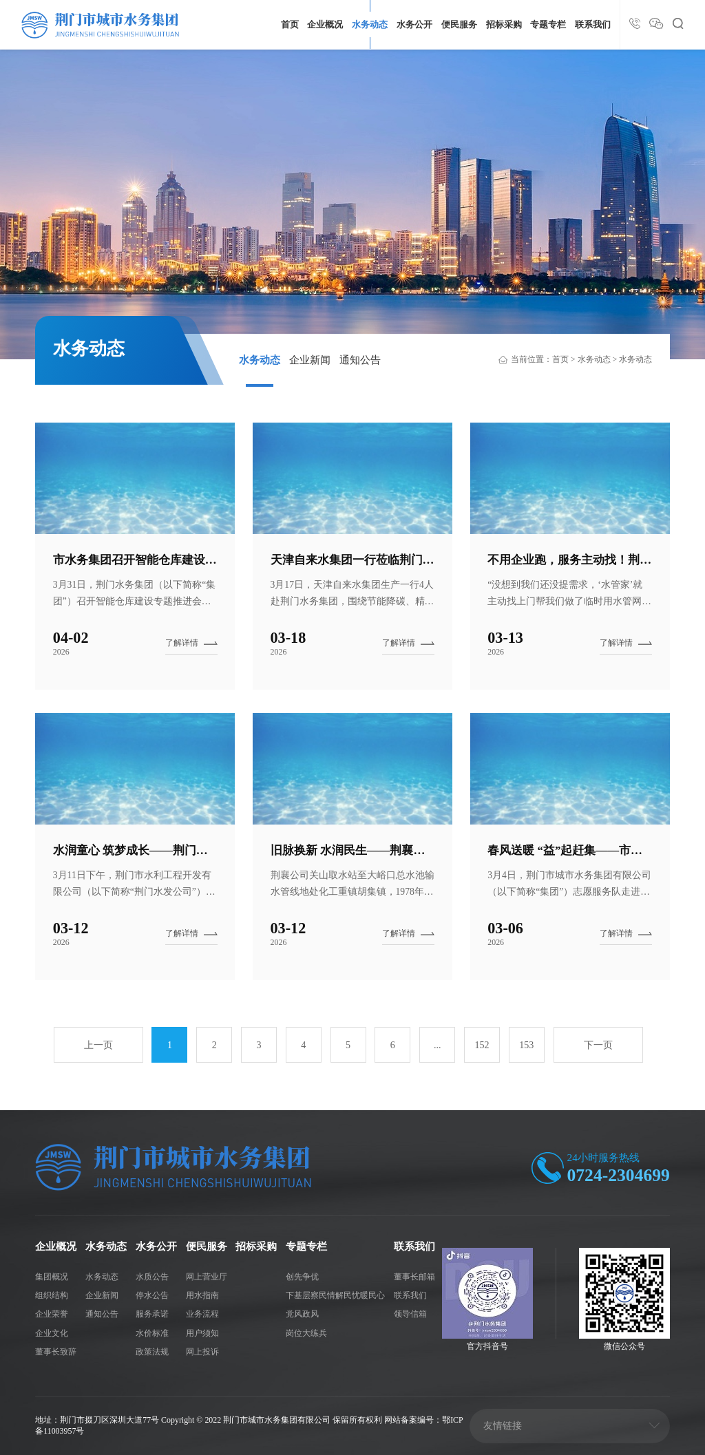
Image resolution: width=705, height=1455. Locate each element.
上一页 (98, 1044)
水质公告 (152, 1277)
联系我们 (593, 25)
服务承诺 (152, 1314)
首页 (290, 25)
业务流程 (202, 1314)
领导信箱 (410, 1314)
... (437, 1044)
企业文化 (51, 1333)
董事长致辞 (55, 1352)
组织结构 (51, 1295)
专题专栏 (548, 25)
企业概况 (325, 25)
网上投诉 (202, 1352)
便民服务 (459, 25)
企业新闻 (309, 359)
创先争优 (302, 1277)
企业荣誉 (51, 1314)
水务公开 (414, 25)
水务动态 (370, 25)
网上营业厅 (206, 1277)
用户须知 (202, 1333)
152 (481, 1044)
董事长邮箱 (414, 1277)
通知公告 (360, 359)
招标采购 (504, 25)
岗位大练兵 (306, 1333)
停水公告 (152, 1295)
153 (526, 1044)
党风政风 (302, 1314)
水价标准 (152, 1333)
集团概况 (51, 1277)
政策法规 (152, 1352)
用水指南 (202, 1295)
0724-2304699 (618, 1175)
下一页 (598, 1044)
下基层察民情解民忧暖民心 (335, 1295)
